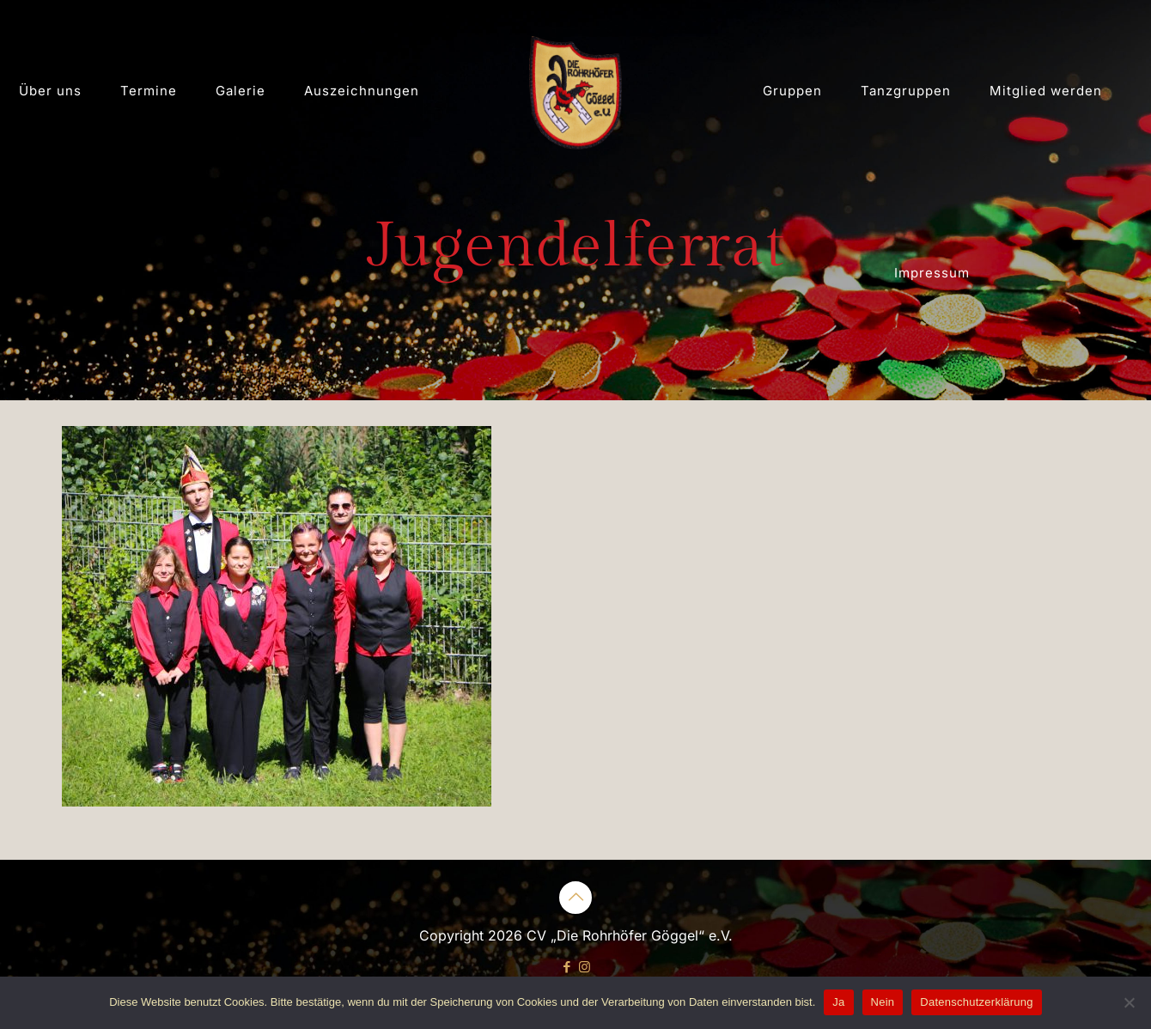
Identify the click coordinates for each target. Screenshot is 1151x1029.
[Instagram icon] (584, 967)
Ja (838, 1002)
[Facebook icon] (566, 967)
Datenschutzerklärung (976, 1002)
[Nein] (1129, 1002)
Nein (883, 1002)
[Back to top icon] (575, 898)
